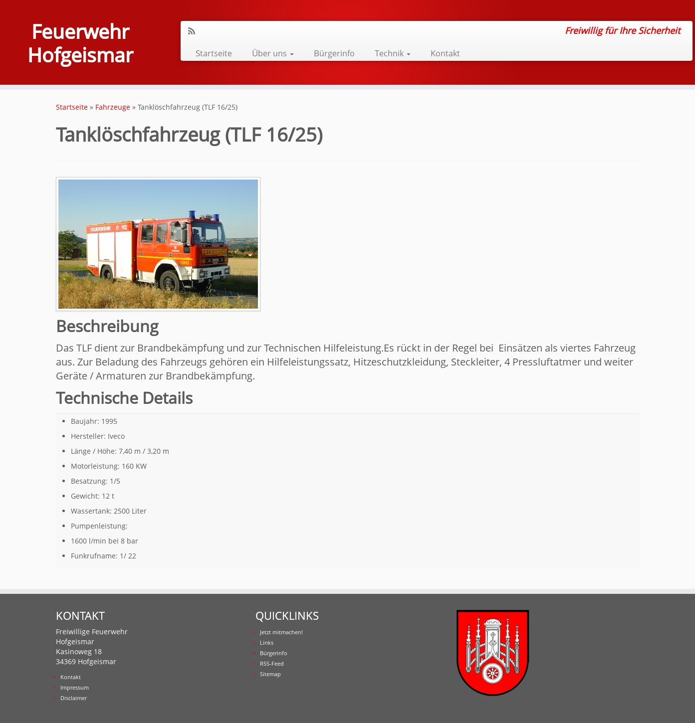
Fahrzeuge (112, 107)
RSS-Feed (272, 663)
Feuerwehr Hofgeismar (80, 44)
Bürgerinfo (334, 53)
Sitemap (270, 674)
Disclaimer (73, 698)
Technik (393, 53)
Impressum (74, 687)
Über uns (273, 53)
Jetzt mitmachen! (281, 632)
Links (266, 642)
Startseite (214, 53)
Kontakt (445, 53)
